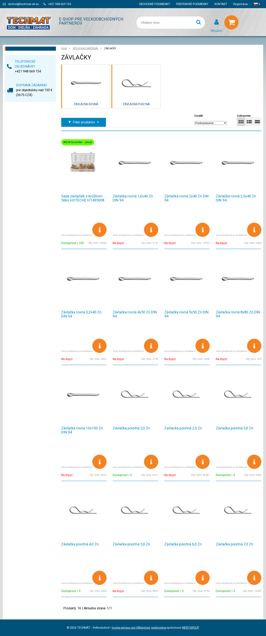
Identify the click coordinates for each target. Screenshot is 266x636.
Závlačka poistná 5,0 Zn (131, 544)
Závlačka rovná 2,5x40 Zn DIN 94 (236, 198)
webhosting (158, 627)
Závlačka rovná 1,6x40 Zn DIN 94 (133, 198)
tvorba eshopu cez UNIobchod (131, 627)
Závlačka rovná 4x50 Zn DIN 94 (135, 314)
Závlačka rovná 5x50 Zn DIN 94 (186, 314)
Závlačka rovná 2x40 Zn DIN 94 (186, 198)
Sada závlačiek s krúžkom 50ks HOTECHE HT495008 (82, 198)
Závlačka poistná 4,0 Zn (80, 544)
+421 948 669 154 (59, 4)
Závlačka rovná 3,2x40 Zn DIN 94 (81, 314)
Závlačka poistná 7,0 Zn (234, 544)
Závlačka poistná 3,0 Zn (234, 428)
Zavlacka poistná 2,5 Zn (183, 428)
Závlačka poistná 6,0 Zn (183, 544)
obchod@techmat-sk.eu (23, 4)
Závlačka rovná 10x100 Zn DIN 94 (82, 430)
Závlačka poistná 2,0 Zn (131, 428)
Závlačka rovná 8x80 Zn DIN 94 (238, 314)
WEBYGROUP (190, 627)
